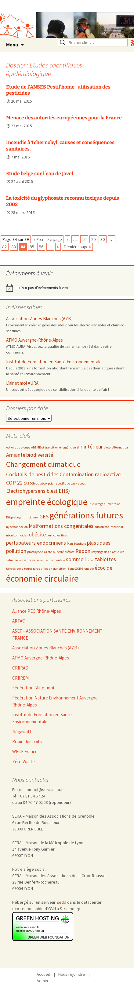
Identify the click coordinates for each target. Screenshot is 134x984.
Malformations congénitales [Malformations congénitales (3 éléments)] (61, 525)
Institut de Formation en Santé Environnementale (54, 362)
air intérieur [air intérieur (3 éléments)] (90, 446)
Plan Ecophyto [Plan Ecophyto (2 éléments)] (76, 544)
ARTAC (18, 621)
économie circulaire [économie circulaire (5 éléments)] (42, 578)
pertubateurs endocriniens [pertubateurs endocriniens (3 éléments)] (36, 542)
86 (41, 246)
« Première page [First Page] (48, 239)
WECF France (25, 751)
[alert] (67, 288)
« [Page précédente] (67, 239)
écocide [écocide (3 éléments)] (103, 567)
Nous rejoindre (73, 974)
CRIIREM (20, 678)
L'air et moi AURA (22, 383)
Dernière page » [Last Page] (77, 246)
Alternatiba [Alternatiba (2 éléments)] (120, 447)
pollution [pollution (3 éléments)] (16, 550)
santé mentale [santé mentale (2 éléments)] (55, 560)
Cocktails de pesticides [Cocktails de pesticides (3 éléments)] (32, 474)
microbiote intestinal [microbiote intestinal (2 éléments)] (108, 527)
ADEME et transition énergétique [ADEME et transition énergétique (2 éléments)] (53, 447)
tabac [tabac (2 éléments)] (90, 560)
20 (93, 239)
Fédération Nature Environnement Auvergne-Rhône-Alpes (55, 701)
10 (84, 239)
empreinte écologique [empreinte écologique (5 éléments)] (47, 501)
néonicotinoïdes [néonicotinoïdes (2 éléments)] (17, 535)
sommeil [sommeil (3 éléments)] (76, 559)
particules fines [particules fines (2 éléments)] (57, 535)
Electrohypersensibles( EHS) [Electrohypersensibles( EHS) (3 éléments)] (38, 490)
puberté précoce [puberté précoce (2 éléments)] (63, 552)
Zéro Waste (23, 761)
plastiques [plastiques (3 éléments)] (98, 542)
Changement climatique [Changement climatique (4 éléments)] (43, 464)
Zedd (61, 902)
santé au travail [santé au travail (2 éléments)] (34, 560)
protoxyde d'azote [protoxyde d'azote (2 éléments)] (39, 552)
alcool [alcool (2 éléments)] (107, 447)
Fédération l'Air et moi (33, 688)
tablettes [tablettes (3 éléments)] (105, 559)
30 (102, 239)
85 (32, 246)
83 (14, 246)
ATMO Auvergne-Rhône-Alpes (34, 340)
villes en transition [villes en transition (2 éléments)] (54, 569)
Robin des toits (27, 741)
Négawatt (21, 732)
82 (4, 246)
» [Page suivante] (58, 246)
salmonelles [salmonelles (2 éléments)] (14, 560)
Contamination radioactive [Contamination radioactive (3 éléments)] (90, 474)
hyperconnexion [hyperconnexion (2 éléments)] (17, 527)
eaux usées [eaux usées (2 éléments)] (78, 483)
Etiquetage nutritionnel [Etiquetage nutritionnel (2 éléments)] (22, 517)
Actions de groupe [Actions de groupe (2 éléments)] (18, 447)
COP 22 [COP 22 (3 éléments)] (14, 482)
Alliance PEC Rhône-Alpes (36, 611)
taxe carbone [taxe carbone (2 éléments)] (14, 569)
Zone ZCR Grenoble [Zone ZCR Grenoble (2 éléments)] (80, 569)
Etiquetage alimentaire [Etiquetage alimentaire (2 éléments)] (104, 504)
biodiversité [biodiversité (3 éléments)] (39, 454)
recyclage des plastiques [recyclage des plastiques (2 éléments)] (107, 552)
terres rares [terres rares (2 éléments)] (32, 569)
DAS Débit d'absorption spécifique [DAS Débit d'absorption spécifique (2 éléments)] (47, 483)
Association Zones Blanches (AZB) (39, 318)
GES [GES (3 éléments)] (44, 516)
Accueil (45, 974)
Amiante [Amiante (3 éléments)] (15, 454)
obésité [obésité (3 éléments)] (37, 534)
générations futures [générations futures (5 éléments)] (86, 515)
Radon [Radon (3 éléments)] (82, 550)
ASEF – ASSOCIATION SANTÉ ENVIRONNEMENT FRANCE (57, 634)
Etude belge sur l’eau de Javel (39, 173)
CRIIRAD (20, 668)
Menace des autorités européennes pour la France (64, 118)
